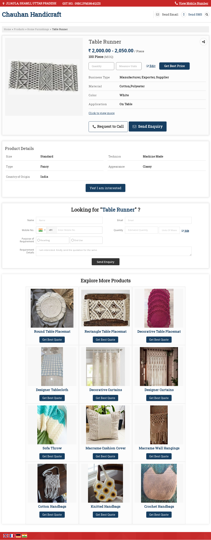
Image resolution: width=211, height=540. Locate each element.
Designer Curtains (159, 390)
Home (7, 29)
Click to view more (102, 113)
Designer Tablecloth (52, 390)
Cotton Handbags (52, 506)
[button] (193, 3)
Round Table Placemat (52, 331)
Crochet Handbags (159, 506)
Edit (150, 66)
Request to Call (108, 126)
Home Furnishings (38, 29)
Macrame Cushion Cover (105, 448)
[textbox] (129, 66)
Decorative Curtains (105, 390)
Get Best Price (174, 66)
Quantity (118, 230)
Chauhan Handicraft (31, 14)
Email (120, 220)
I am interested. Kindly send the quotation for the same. (113, 251)
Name (30, 220)
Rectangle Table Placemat (105, 331)
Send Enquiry (148, 126)
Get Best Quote (52, 339)
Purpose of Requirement (27, 240)
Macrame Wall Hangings (159, 448)
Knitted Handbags (105, 506)
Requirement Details (27, 251)
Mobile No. (28, 230)
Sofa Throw (52, 448)
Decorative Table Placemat (159, 331)
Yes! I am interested (105, 188)
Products (19, 29)
